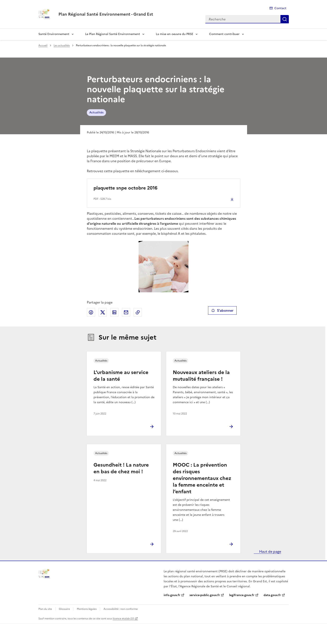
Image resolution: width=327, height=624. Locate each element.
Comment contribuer (224, 34)
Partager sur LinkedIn (114, 312)
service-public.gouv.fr (204, 595)
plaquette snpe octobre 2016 (125, 188)
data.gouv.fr (272, 595)
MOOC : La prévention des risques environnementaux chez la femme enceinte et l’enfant (202, 478)
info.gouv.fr (172, 595)
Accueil (42, 45)
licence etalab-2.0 (123, 618)
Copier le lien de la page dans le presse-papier (138, 312)
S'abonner (222, 310)
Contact (280, 8)
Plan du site (45, 609)
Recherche (284, 19)
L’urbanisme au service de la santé (120, 376)
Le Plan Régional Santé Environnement (112, 34)
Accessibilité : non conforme (121, 609)
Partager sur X (102, 312)
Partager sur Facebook (91, 312)
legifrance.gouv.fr (241, 595)
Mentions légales (87, 609)
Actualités (96, 112)
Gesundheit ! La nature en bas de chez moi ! (121, 468)
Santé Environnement (53, 34)
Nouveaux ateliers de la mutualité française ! (201, 376)
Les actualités (62, 45)
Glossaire (64, 609)
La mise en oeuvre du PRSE (174, 34)
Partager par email (126, 312)
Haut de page (269, 551)
